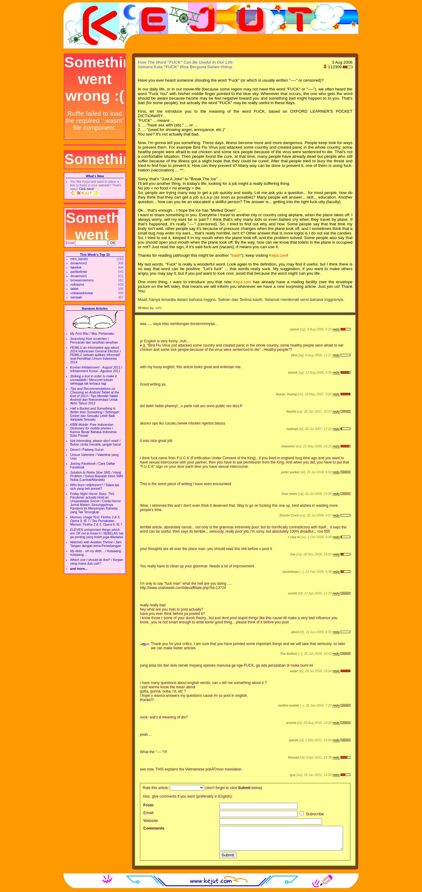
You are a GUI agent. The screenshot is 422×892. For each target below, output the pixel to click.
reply (336, 329)
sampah (76, 297)
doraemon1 (78, 276)
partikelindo (78, 271)
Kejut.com (278, 255)
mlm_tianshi (79, 259)
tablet (74, 289)
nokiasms (77, 284)
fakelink (75, 267)
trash (236, 255)
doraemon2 (78, 263)
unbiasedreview (81, 293)
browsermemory (82, 280)
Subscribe (312, 814)
